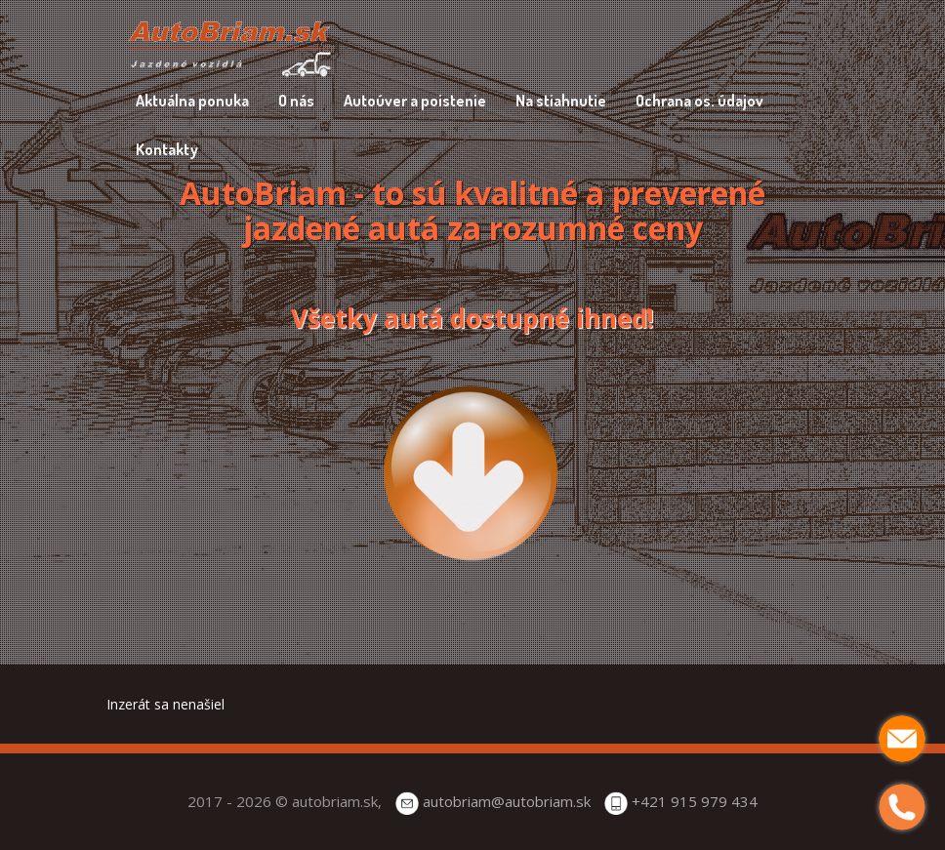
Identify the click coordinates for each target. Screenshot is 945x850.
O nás (296, 100)
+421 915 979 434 (695, 801)
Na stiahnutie (560, 100)
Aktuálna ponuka (192, 100)
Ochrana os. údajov (699, 100)
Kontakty (167, 149)
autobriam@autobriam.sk (507, 801)
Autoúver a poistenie (415, 100)
